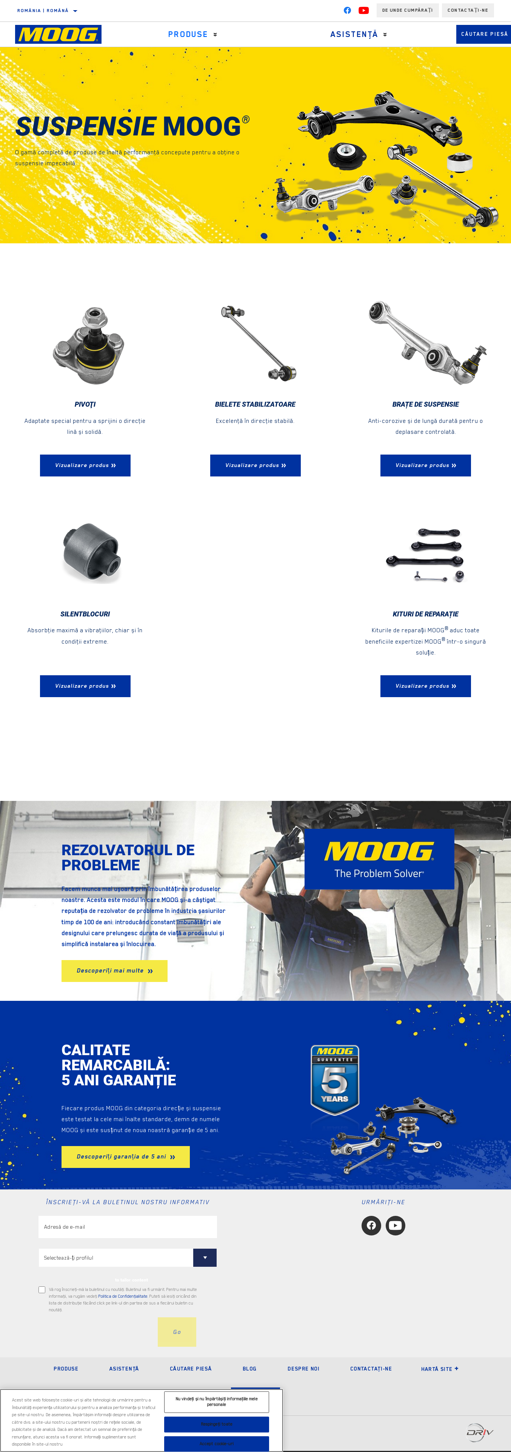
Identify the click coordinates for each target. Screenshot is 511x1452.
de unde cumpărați (408, 10)
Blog (250, 1370)
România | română (43, 10)
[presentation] (95, 1333)
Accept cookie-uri (217, 1443)
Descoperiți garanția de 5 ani (122, 1158)
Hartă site (440, 1370)
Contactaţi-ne (371, 1370)
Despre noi (303, 1370)
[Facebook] (347, 12)
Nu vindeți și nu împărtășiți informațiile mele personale (216, 1402)
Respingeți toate (216, 1424)
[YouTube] (364, 12)
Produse (182, 34)
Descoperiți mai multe (111, 972)
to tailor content (131, 1281)
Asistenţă (337, 34)
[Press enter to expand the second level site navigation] (208, 34)
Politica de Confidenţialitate (123, 1297)
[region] (141, 1420)
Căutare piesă (191, 1370)
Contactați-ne (468, 10)
